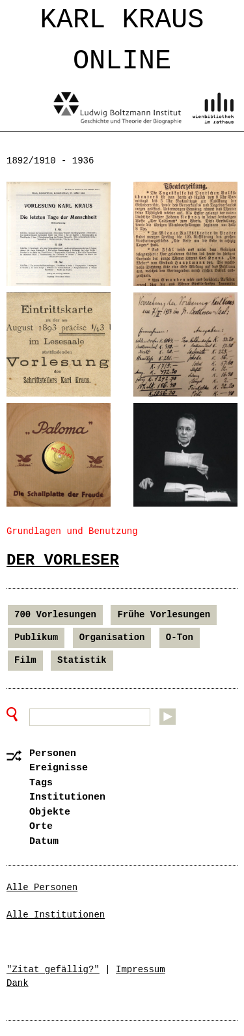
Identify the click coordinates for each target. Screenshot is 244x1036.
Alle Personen (42, 887)
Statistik (82, 660)
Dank (18, 983)
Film (25, 660)
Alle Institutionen (56, 915)
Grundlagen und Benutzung (72, 531)
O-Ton (179, 637)
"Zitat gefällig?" (53, 969)
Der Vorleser (63, 560)
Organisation (112, 637)
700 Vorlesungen (55, 614)
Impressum (140, 969)
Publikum (36, 637)
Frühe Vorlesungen (163, 614)
